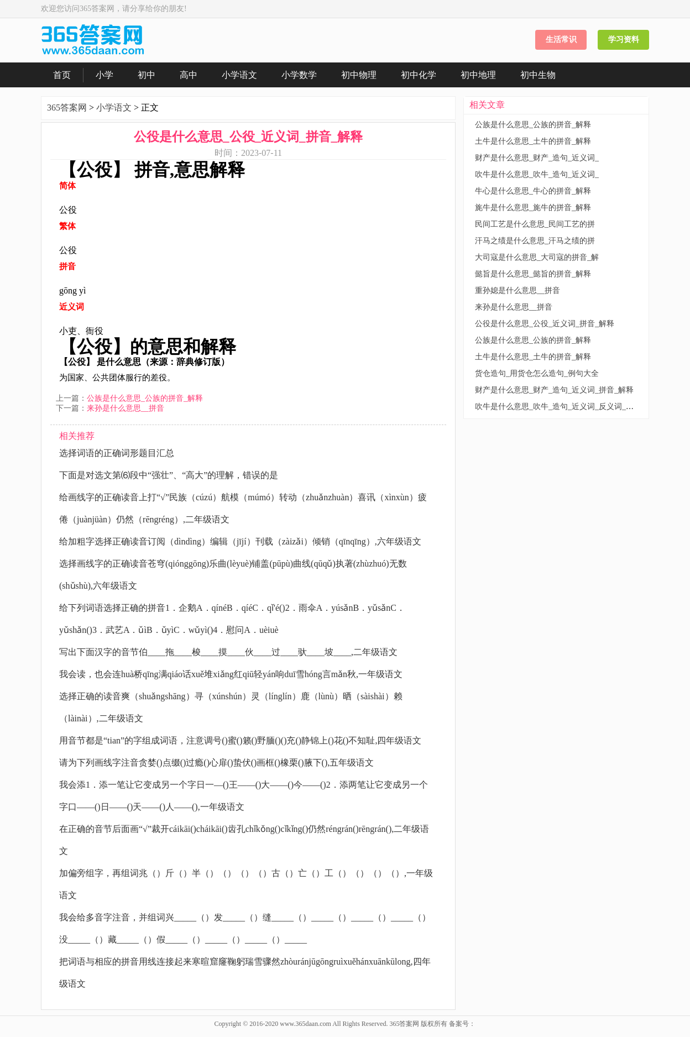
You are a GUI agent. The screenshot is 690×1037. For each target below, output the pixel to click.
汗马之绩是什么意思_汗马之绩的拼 (535, 241)
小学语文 (239, 75)
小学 (104, 75)
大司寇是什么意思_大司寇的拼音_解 (537, 257)
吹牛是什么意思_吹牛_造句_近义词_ (537, 174)
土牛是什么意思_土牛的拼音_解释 (533, 141)
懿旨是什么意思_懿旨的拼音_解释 (533, 274)
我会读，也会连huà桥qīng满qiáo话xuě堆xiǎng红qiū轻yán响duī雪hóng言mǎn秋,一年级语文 (230, 674)
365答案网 (67, 107)
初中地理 (478, 75)
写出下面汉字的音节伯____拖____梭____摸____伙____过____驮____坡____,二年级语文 (228, 652)
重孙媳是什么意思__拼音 (517, 290)
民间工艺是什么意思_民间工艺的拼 (535, 224)
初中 (146, 75)
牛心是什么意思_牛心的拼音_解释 (533, 191)
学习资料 (623, 39)
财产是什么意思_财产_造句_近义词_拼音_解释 (554, 390)
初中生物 (538, 75)
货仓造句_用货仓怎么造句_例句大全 (537, 373)
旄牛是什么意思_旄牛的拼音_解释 (533, 207)
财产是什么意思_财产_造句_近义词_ (537, 158)
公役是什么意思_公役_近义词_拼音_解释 (544, 324)
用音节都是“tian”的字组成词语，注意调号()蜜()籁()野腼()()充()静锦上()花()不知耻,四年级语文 (240, 740)
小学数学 (299, 75)
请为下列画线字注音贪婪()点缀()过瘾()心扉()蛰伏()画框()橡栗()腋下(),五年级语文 (216, 762)
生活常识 (561, 39)
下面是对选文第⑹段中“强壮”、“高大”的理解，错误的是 (168, 475)
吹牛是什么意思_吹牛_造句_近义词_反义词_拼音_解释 (568, 406)
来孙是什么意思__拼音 (125, 408)
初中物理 (359, 75)
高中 (188, 75)
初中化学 (418, 75)
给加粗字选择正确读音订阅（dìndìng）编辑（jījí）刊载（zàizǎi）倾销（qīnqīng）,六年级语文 (240, 541)
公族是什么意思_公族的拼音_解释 (145, 398)
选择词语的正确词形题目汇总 (116, 453)
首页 (62, 75)
